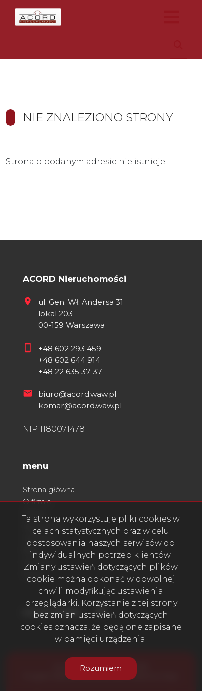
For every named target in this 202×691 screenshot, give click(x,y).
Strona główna (49, 489)
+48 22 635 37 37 (70, 371)
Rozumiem (101, 668)
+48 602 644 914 (69, 360)
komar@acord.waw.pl (80, 405)
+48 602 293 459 (70, 348)
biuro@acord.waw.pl (77, 394)
